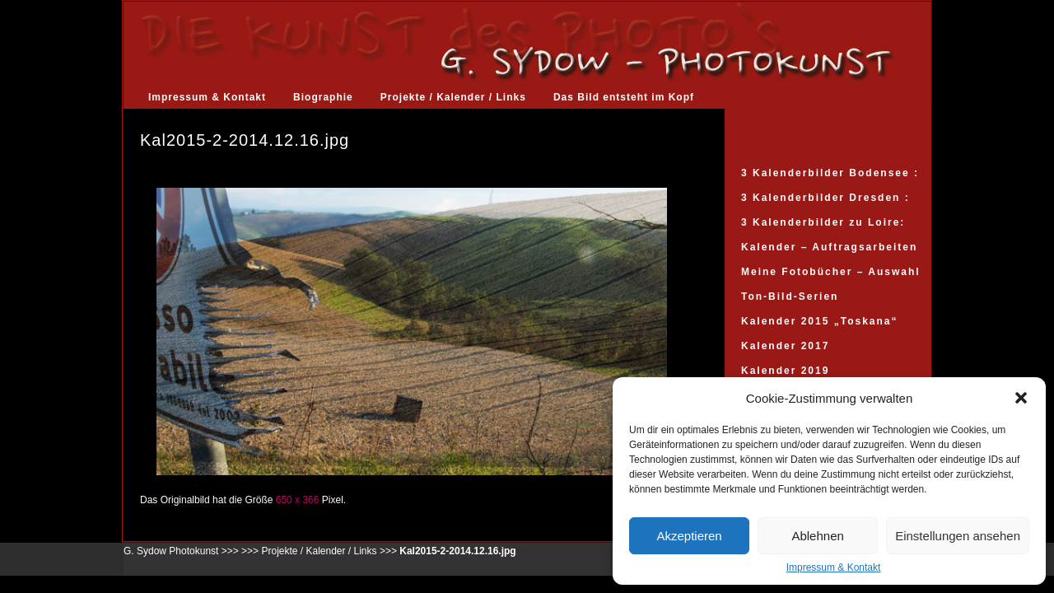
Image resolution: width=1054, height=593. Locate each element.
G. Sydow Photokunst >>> (181, 551)
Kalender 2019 (785, 370)
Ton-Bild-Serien (789, 296)
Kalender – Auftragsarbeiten (829, 247)
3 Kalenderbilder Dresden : (825, 197)
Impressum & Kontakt (833, 567)
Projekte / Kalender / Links (453, 97)
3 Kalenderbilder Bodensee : (830, 173)
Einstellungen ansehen (957, 536)
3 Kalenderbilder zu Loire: (823, 222)
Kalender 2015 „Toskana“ (819, 321)
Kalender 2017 (785, 346)
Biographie (323, 97)
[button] (1021, 398)
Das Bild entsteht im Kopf (623, 97)
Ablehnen (817, 536)
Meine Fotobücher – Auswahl (831, 272)
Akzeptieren (688, 536)
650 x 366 (297, 500)
